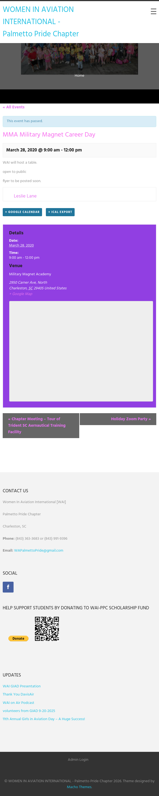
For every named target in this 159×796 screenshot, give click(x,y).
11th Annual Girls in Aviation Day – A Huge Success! (44, 719)
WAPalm (21, 551)
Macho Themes (79, 787)
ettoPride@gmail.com (45, 551)
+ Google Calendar (22, 212)
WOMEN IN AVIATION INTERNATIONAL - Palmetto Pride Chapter (41, 22)
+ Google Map (20, 294)
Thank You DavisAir (18, 694)
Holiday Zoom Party (131, 419)
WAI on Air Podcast (18, 703)
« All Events (13, 107)
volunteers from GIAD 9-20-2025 (29, 711)
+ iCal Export (60, 212)
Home (79, 76)
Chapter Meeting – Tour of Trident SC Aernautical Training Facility (36, 425)
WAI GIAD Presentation (22, 686)
